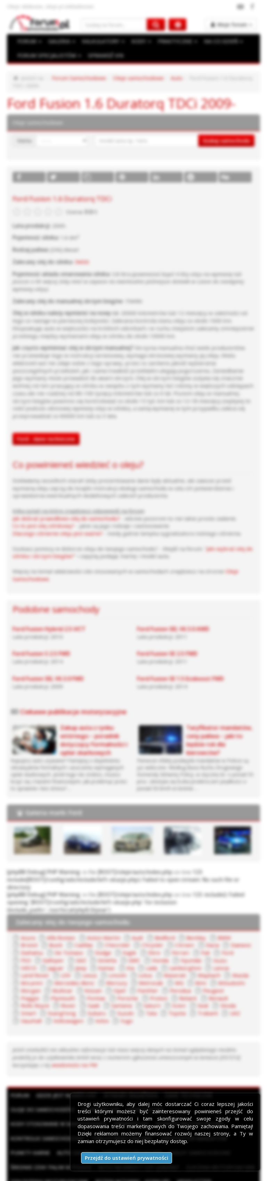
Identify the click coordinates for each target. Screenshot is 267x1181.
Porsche (241, 961)
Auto (171, 77)
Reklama (73, 1173)
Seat (49, 976)
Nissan (231, 954)
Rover (152, 969)
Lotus (55, 946)
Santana (204, 969)
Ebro (118, 924)
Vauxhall (82, 984)
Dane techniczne (188, 1057)
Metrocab (63, 954)
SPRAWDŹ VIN (103, 55)
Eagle (94, 924)
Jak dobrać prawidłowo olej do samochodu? (63, 499)
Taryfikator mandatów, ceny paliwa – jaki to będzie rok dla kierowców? (219, 720)
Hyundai (131, 932)
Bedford (158, 909)
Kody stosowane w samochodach (58, 1086)
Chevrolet (84, 917)
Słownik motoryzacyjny (189, 1086)
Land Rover (171, 939)
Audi (131, 909)
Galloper (238, 924)
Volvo (149, 984)
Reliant (57, 969)
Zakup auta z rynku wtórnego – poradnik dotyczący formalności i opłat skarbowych (93, 720)
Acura (26, 909)
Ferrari (144, 924)
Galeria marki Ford (53, 793)
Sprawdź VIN (130, 1086)
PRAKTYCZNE (175, 41)
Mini (111, 954)
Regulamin (101, 1173)
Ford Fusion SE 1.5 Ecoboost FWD (180, 659)
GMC (77, 932)
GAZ (25, 932)
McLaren (176, 946)
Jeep (236, 932)
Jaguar (211, 932)
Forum (19, 1057)
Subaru (164, 976)
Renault (85, 969)
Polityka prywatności (143, 1173)
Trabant (29, 984)
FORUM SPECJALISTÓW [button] (48, 55)
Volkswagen (117, 984)
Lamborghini (104, 939)
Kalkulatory (145, 1072)
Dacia (174, 917)
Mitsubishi (139, 954)
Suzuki (191, 976)
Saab (177, 969)
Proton (28, 969)
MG (91, 954)
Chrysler (118, 917)
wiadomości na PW (33, 1028)
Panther (53, 961)
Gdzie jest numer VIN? (66, 1057)
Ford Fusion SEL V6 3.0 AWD (173, 609)
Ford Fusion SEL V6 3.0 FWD (47, 659)
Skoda (73, 976)
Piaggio (147, 961)
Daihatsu (234, 917)
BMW (215, 909)
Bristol (241, 909)
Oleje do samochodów (42, 1072)
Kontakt (218, 1173)
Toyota (241, 976)
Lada (73, 939)
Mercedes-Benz (217, 946)
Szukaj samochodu (226, 140)
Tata (215, 976)
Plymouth (179, 961)
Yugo (174, 984)
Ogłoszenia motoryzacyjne (49, 1144)
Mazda (146, 946)
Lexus (224, 939)
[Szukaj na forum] (114, 24)
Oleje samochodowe (134, 77)
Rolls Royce (120, 969)
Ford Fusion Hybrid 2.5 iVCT (48, 609)
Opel (26, 961)
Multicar (202, 954)
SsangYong (131, 976)
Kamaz (28, 939)
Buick (26, 917)
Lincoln (28, 946)
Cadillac (53, 917)
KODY (139, 41)
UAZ (56, 984)
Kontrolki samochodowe (47, 1101)
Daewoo (203, 917)
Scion (26, 976)
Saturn (232, 969)
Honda (102, 932)
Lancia (138, 939)
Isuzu (159, 932)
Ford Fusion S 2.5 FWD (41, 634)
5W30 (81, 261)
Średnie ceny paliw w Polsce (50, 1129)
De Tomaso (34, 924)
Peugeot (116, 961)
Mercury (30, 954)
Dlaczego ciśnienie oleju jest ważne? (55, 514)
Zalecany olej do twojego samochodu (72, 894)
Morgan (172, 954)
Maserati (83, 946)
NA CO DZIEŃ (219, 41)
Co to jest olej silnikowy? (41, 507)
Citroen (147, 917)
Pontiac (211, 961)
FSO (211, 924)
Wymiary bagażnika (130, 1057)
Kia (52, 939)
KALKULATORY (101, 41)
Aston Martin (99, 909)
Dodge (68, 924)
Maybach (116, 946)
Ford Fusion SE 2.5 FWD (167, 634)
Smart (99, 976)
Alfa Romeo (59, 909)
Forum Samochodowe (76, 77)
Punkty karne (30, 1115)
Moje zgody (188, 1173)
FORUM (29, 41)
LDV (201, 939)
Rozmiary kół (100, 1072)
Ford (189, 924)
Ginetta (51, 932)
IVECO (185, 932)
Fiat (167, 924)
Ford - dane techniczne (46, 420)
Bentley (188, 909)
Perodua (84, 961)
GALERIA (61, 41)
